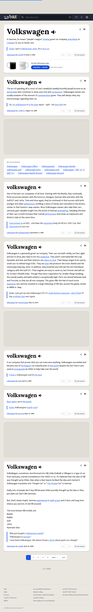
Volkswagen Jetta (29, 48)
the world (54, 365)
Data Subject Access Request (44, 601)
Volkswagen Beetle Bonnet (30, 173)
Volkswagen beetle (34, 533)
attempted (14, 226)
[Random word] (69, 17)
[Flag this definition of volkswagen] (85, 186)
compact (11, 42)
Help (5, 592)
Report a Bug (38, 592)
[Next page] (55, 557)
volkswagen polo (51, 169)
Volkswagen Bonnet (55, 173)
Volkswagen (11, 55)
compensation (44, 95)
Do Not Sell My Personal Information (75, 595)
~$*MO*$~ (21, 111)
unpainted (48, 223)
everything (72, 39)
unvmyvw (21, 413)
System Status (38, 598)
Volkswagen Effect (29, 166)
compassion (57, 92)
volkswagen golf (14, 169)
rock (35, 407)
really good (55, 500)
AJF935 (20, 55)
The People (52, 483)
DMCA (6, 601)
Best (9, 401)
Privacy (6, 595)
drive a (13, 374)
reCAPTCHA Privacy (70, 589)
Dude (11, 48)
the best (38, 374)
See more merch (57, 67)
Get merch (79, 55)
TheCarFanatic (23, 302)
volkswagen (11, 233)
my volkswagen (19, 104)
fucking (46, 39)
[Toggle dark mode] (81, 17)
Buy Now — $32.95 (40, 67)
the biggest (26, 365)
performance (50, 214)
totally (30, 407)
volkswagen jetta (33, 169)
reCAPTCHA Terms (69, 592)
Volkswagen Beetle (66, 166)
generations (29, 203)
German (26, 536)
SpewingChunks (23, 233)
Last (63, 557)
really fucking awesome (59, 293)
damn (14, 401)
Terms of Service (10, 598)
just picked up (16, 223)
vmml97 (20, 546)
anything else (19, 296)
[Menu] (87, 17)
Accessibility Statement (42, 589)
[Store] (76, 17)
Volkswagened (47, 166)
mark (20, 381)
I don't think (75, 293)
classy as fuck (50, 260)
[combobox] (46, 17)
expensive (44, 256)
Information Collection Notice (43, 595)
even (47, 263)
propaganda (19, 369)
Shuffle (46, 569)
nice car (45, 48)
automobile (12, 92)
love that (59, 104)
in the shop (33, 104)
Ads (5, 589)
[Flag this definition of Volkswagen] (84, 29)
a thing (51, 540)
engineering (63, 210)
